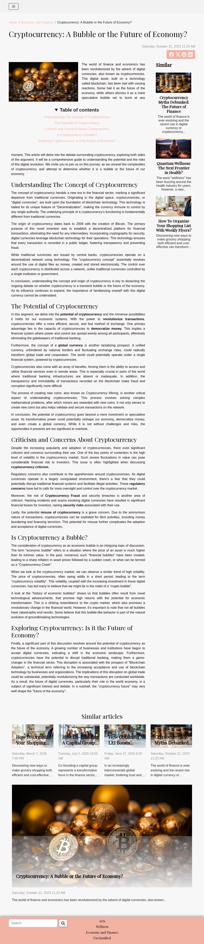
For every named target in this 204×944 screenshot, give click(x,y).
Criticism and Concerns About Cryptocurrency (77, 129)
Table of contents (79, 110)
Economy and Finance (37, 22)
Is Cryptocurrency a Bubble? (77, 135)
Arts (102, 921)
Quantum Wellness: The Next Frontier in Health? (174, 168)
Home (13, 22)
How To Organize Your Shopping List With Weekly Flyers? (173, 225)
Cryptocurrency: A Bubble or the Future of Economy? (69, 876)
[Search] (33, 923)
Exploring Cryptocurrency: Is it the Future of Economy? (77, 141)
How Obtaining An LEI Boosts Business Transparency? (127, 746)
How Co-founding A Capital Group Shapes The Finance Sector (80, 746)
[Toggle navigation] (14, 6)
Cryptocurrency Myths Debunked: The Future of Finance (173, 104)
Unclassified (102, 938)
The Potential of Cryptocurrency (77, 123)
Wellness (102, 927)
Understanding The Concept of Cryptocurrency (77, 117)
